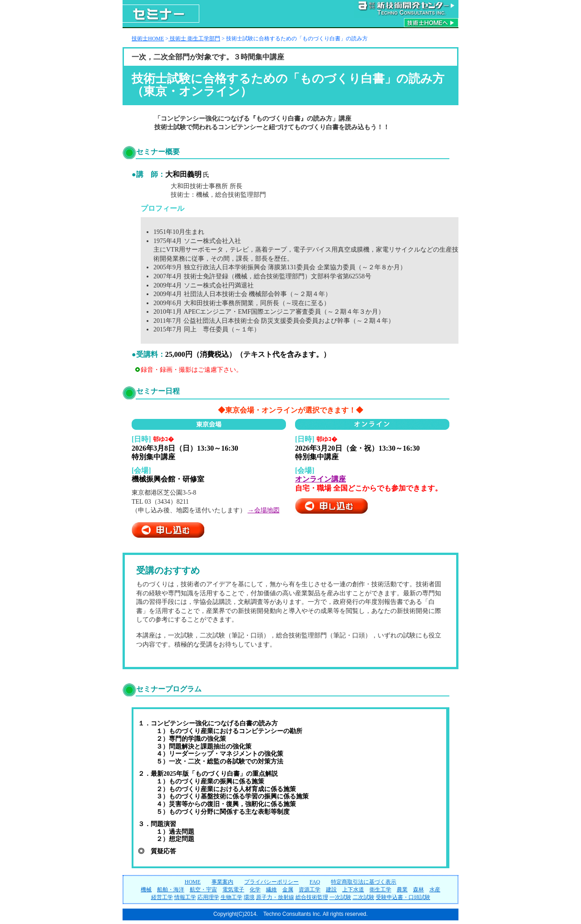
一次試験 (340, 897)
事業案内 (222, 882)
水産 (434, 889)
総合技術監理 (311, 897)
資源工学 (309, 889)
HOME (193, 882)
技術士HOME (148, 38)
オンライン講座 (320, 479)
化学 (255, 889)
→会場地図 (264, 510)
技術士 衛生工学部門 (194, 38)
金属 (287, 889)
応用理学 (208, 897)
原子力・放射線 (275, 897)
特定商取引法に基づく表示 (363, 882)
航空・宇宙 (203, 889)
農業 (402, 889)
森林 (418, 889)
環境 (249, 897)
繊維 (271, 889)
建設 (331, 889)
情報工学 (185, 897)
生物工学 (231, 897)
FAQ (315, 882)
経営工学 (162, 897)
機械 (146, 889)
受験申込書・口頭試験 (403, 897)
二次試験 (363, 897)
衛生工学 (380, 889)
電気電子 (233, 889)
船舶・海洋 (170, 889)
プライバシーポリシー (271, 882)
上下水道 (353, 889)
